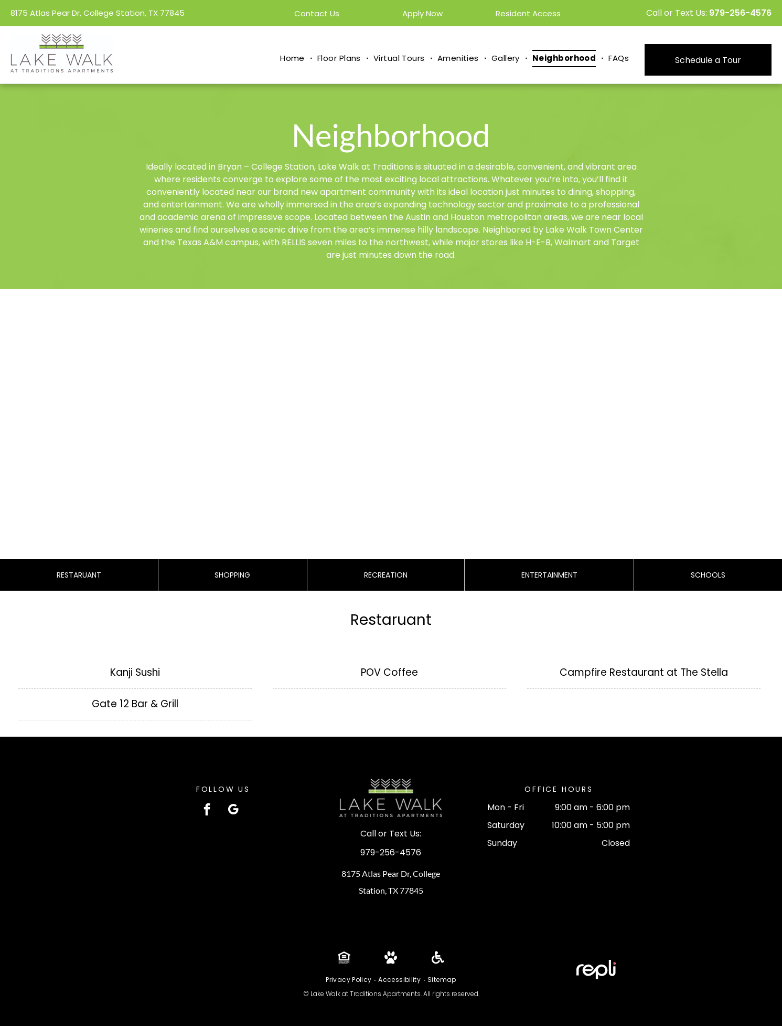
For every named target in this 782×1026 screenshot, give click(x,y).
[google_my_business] (233, 810)
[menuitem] (293, 58)
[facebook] (207, 810)
